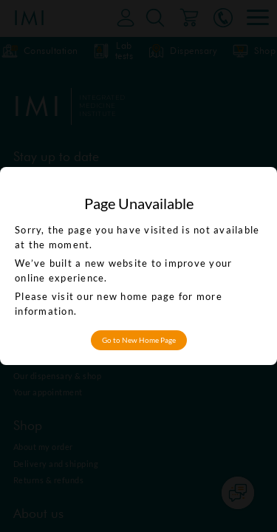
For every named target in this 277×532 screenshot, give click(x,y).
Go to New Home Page (139, 339)
